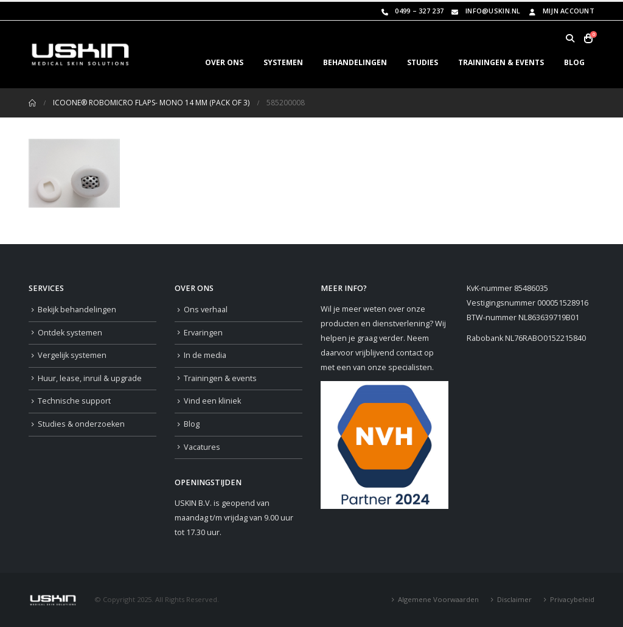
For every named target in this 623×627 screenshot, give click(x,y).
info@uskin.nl (485, 10)
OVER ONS (224, 62)
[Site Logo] (80, 54)
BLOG (574, 62)
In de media (205, 355)
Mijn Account (560, 10)
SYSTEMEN (283, 62)
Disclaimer (514, 599)
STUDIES (422, 62)
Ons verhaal (206, 309)
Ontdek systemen (70, 333)
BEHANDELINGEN (355, 62)
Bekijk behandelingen (77, 309)
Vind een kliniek (212, 401)
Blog (192, 424)
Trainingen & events (220, 378)
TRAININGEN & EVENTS (501, 62)
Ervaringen (203, 333)
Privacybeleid (572, 599)
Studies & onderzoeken (81, 424)
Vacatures (202, 447)
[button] (570, 38)
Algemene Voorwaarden (438, 599)
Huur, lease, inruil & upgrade (90, 378)
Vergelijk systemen (72, 355)
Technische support (74, 401)
